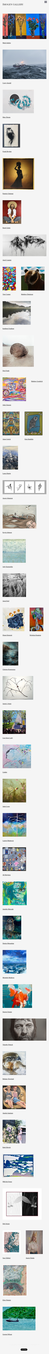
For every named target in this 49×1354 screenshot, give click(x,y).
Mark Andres (7, 43)
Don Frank (6, 371)
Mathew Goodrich (37, 381)
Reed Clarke (6, 228)
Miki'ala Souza (7, 1181)
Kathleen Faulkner (8, 328)
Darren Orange (7, 1012)
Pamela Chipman (8, 193)
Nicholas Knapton (35, 635)
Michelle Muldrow (8, 977)
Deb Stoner (6, 1224)
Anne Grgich (7, 439)
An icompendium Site (33, 1344)
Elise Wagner (7, 1300)
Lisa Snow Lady (8, 738)
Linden (5, 772)
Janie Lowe (6, 806)
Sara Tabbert (7, 1258)
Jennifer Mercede (8, 909)
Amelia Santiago (8, 1113)
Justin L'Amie (7, 704)
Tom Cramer (7, 294)
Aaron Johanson (8, 498)
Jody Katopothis (8, 567)
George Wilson (7, 1334)
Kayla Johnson (7, 532)
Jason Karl (6, 601)
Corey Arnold (7, 83)
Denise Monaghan (8, 943)
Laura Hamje (7, 473)
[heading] (13, 5)
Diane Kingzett (7, 635)
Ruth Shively (7, 1147)
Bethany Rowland (8, 1079)
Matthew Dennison (27, 294)
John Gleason (7, 405)
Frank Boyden (7, 151)
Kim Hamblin (29, 439)
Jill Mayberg (7, 875)
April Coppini (7, 260)
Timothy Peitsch (8, 1044)
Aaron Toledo (30, 1258)
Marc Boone (6, 117)
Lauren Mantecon (8, 840)
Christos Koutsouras (9, 669)
